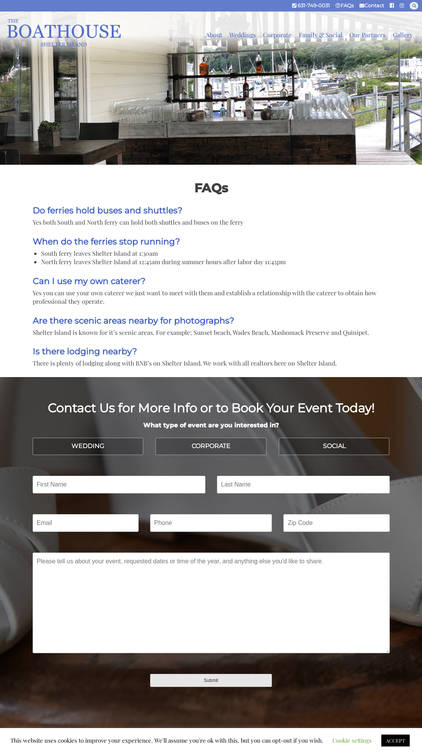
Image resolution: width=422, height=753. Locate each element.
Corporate (277, 35)
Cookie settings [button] (352, 740)
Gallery (403, 35)
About (214, 35)
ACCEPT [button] (395, 740)
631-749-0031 (311, 5)
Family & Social (321, 35)
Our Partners (367, 35)
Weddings (242, 35)
